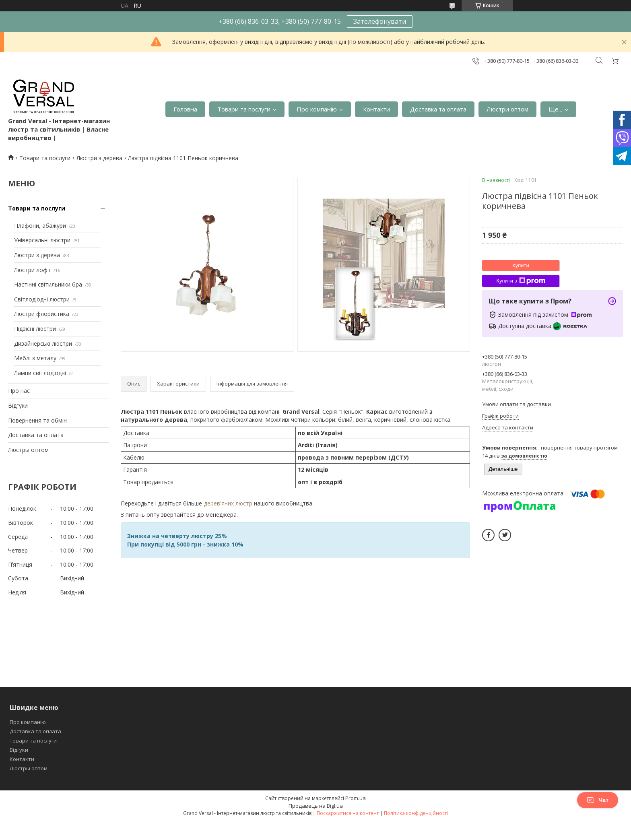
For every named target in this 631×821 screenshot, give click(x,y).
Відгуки (18, 405)
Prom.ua (355, 798)
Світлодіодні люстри (42, 299)
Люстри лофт (32, 270)
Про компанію (317, 109)
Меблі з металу (35, 358)
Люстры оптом (28, 450)
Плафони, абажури (40, 225)
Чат (597, 800)
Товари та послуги (243, 109)
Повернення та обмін (37, 420)
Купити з (520, 281)
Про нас (19, 390)
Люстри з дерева (99, 158)
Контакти (376, 109)
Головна (185, 109)
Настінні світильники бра (48, 284)
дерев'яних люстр (228, 503)
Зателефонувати (379, 21)
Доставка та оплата (438, 109)
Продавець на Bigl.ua (316, 805)
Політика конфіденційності (416, 813)
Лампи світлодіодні (40, 373)
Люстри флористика (41, 314)
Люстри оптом (507, 109)
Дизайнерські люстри (43, 343)
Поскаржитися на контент (348, 813)
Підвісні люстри (35, 328)
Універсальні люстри (42, 240)
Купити (520, 265)
